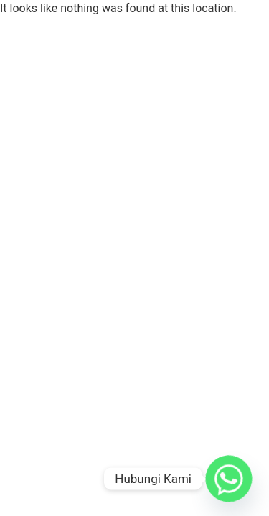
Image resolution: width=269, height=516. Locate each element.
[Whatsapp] (228, 478)
